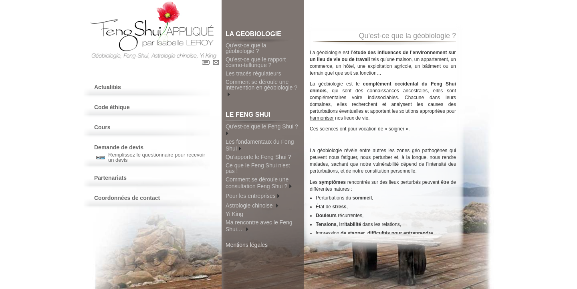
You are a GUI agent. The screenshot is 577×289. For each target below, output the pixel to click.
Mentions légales (247, 245)
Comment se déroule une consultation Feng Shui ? (259, 183)
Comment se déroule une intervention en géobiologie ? (261, 88)
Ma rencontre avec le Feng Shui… (259, 226)
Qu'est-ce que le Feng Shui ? (263, 129)
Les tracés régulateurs (253, 73)
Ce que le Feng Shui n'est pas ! (258, 168)
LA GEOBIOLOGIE (259, 35)
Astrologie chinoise (252, 204)
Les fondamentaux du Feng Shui (260, 145)
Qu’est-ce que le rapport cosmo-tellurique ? (256, 62)
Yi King (234, 214)
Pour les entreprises (253, 195)
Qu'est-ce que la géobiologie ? (246, 48)
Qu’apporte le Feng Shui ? (258, 157)
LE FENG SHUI (259, 115)
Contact (216, 62)
